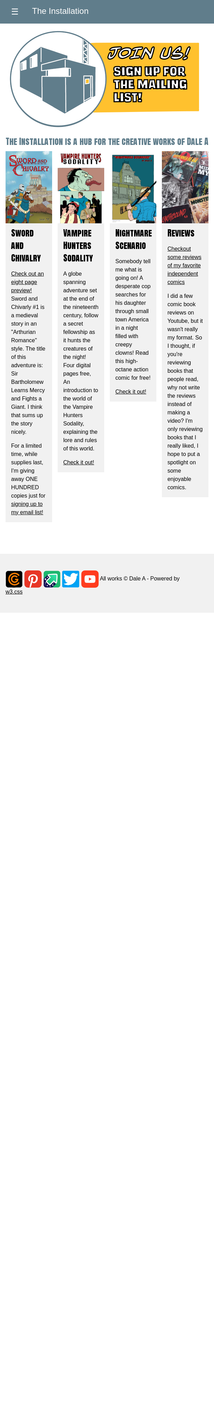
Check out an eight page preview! (27, 282)
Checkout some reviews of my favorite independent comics (184, 265)
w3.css (14, 592)
